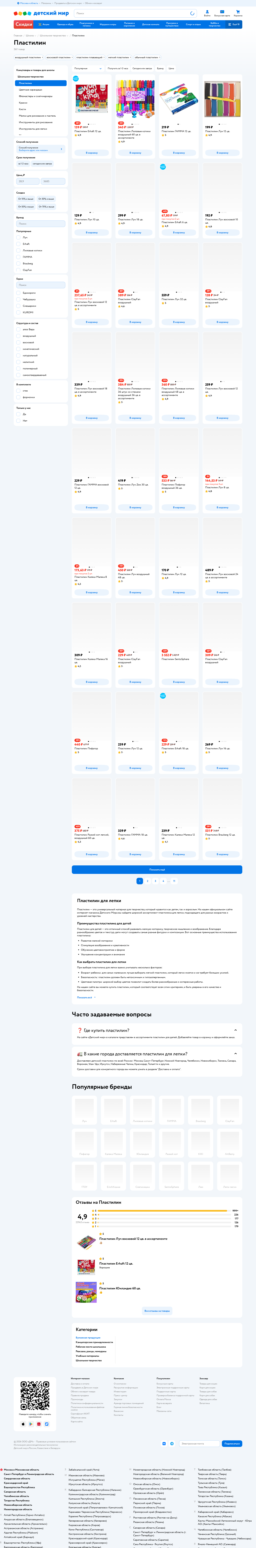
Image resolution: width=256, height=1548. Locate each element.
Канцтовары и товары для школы (35, 70)
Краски (23, 102)
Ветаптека (205, 1403)
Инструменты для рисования (35, 122)
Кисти (22, 109)
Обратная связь (78, 1417)
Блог (159, 1407)
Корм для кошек (208, 1387)
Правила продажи (80, 1395)
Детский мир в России (25, 1448)
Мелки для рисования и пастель (37, 115)
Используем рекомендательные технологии (36, 1444)
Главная (18, 35)
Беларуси (55, 1448)
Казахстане (42, 1448)
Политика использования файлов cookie (87, 1408)
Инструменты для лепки (33, 128)
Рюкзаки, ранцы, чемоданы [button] (91, 1351)
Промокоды (77, 1399)
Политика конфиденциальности (87, 1403)
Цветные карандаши (30, 89)
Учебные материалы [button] (87, 1356)
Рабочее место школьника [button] (91, 1346)
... (168, 881)
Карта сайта (76, 1421)
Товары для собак (208, 1391)
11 (174, 881)
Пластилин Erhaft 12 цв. (116, 1263)
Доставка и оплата (80, 1383)
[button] (233, 24)
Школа (30, 35)
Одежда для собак (208, 1399)
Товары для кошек (208, 1383)
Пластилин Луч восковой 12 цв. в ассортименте (133, 1239)
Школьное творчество (53, 35)
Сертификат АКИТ (80, 1413)
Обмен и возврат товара (83, 1391)
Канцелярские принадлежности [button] (94, 1342)
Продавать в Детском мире (84, 1387)
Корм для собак (207, 1395)
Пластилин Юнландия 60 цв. (120, 1288)
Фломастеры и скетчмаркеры (35, 96)
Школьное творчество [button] (89, 1360)
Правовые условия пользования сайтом (56, 1441)
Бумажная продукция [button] (88, 1337)
